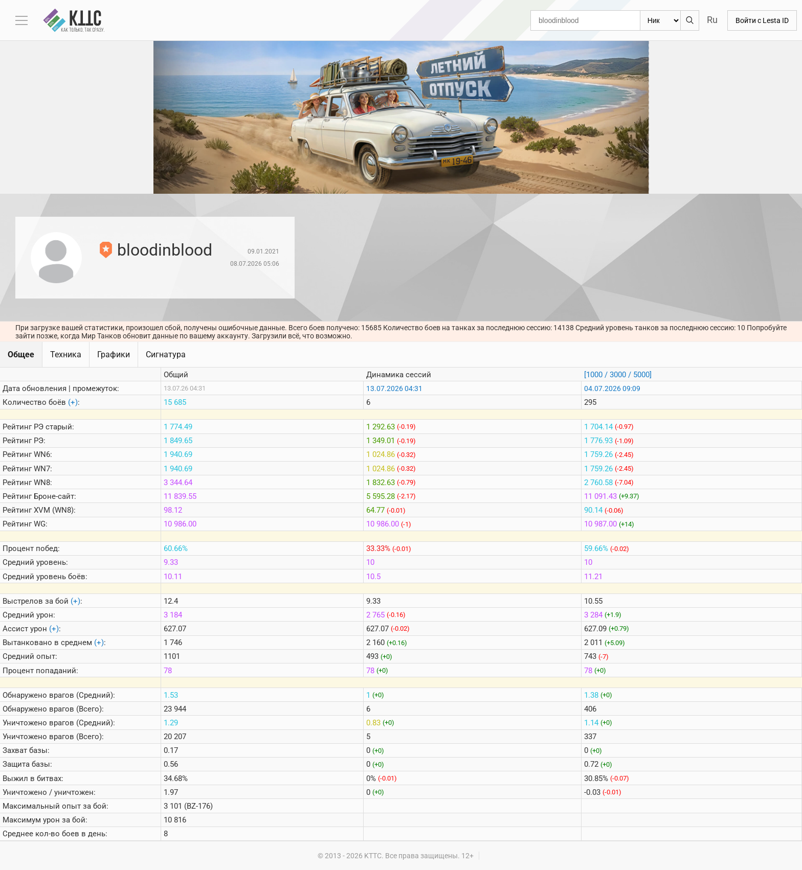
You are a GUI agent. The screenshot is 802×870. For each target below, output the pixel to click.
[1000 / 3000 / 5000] (618, 374)
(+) (73, 402)
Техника (65, 354)
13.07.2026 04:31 (394, 388)
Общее (21, 354)
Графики (113, 354)
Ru (712, 19)
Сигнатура (166, 354)
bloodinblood (164, 250)
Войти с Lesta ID (762, 20)
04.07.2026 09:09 (612, 388)
